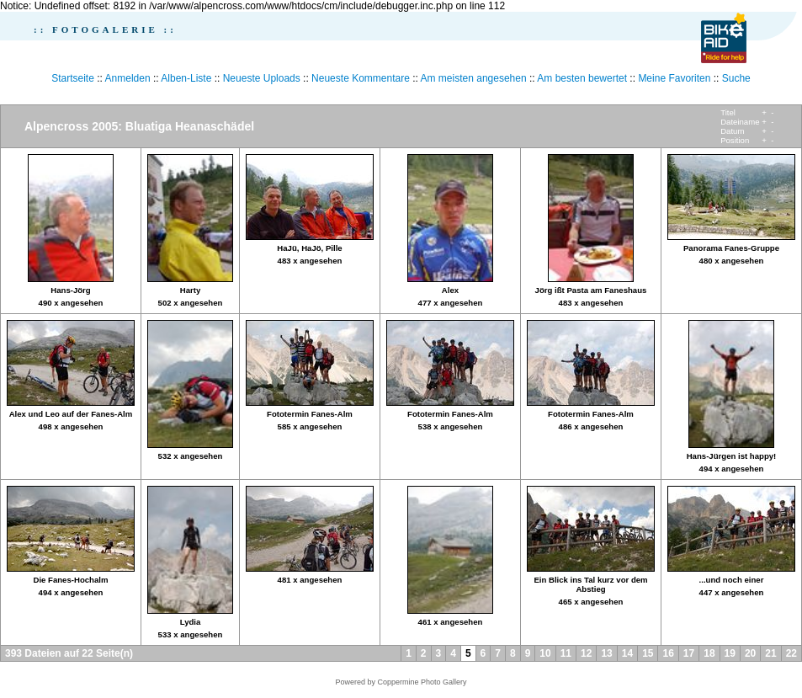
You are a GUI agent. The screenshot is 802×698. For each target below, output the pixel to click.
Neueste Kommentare (360, 78)
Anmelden (128, 78)
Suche (736, 78)
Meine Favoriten (674, 78)
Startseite (72, 78)
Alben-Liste (186, 78)
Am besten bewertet (582, 78)
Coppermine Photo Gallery (421, 682)
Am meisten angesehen (474, 78)
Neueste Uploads (261, 78)
